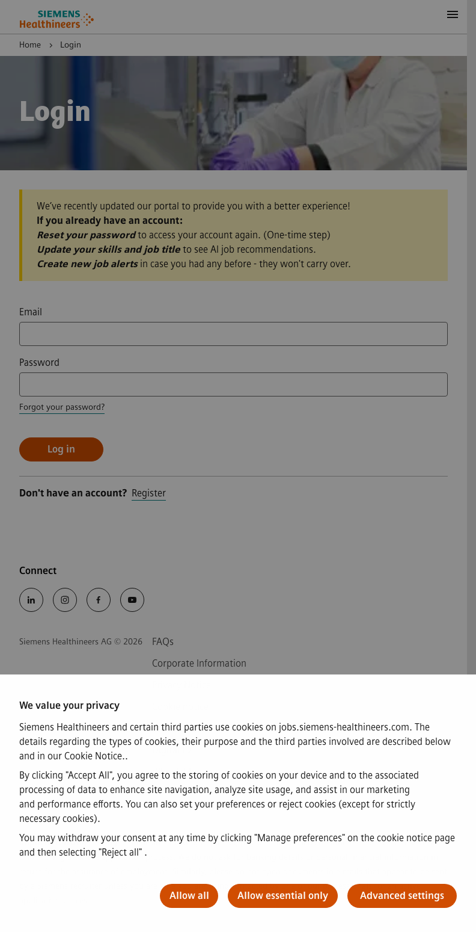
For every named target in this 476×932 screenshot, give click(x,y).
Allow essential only (282, 895)
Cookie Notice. (94, 756)
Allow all (189, 895)
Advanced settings (402, 895)
